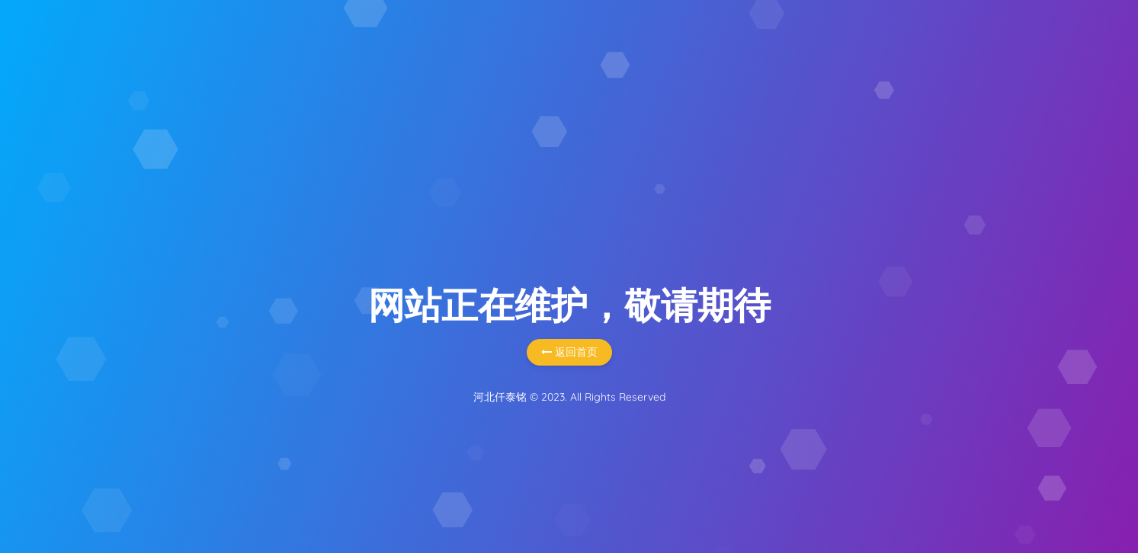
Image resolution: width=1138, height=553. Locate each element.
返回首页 (569, 352)
